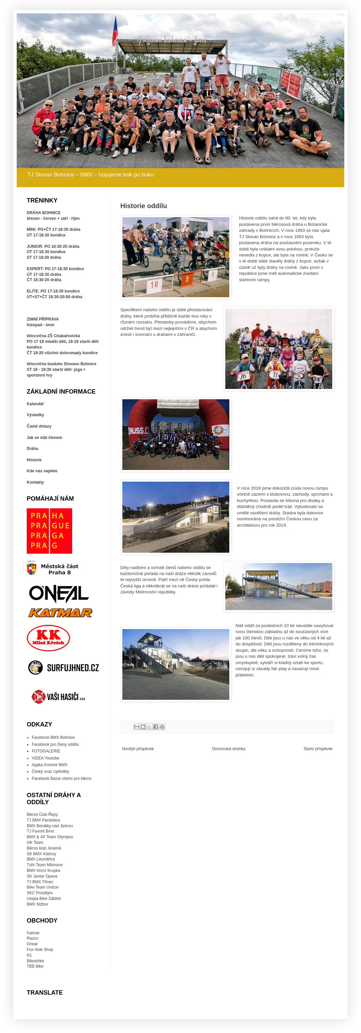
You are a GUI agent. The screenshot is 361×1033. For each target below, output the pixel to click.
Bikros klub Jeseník (44, 848)
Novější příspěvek (138, 748)
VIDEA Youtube (45, 758)
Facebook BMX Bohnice (53, 737)
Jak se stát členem (44, 437)
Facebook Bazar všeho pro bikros (62, 778)
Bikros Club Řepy (42, 814)
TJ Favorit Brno (40, 831)
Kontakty (35, 482)
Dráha (32, 448)
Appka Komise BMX (50, 764)
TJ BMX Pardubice (43, 820)
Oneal (32, 944)
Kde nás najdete (42, 471)
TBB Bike (35, 966)
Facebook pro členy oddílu (55, 744)
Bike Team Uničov (43, 887)
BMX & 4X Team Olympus (50, 837)
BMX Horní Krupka (43, 870)
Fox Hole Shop (40, 949)
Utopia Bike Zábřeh (44, 898)
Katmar (33, 933)
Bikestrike (35, 961)
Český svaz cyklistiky (50, 771)
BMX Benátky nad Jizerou (50, 826)
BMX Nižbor (37, 904)
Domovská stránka (228, 748)
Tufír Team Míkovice (45, 865)
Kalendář (35, 404)
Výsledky (35, 415)
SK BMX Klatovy (41, 854)
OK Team (35, 842)
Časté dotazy (39, 426)
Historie (34, 460)
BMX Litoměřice (41, 859)
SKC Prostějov (40, 893)
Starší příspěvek (318, 748)
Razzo (32, 938)
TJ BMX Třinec (40, 882)
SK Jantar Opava (42, 876)
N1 (29, 955)
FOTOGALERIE (46, 751)
